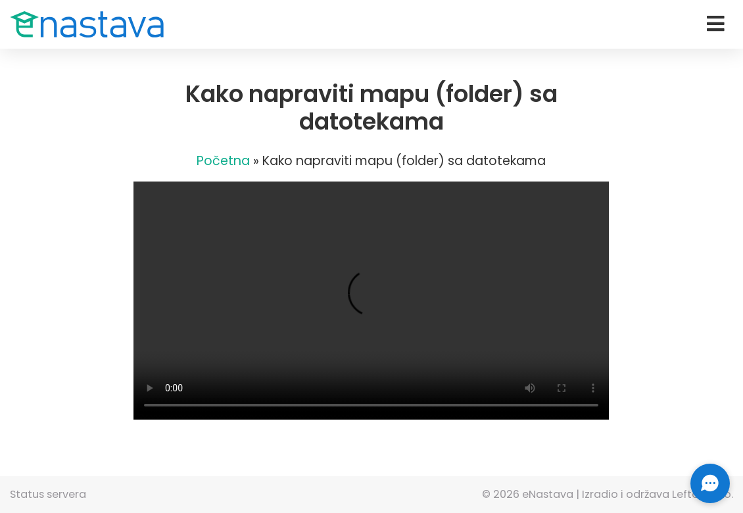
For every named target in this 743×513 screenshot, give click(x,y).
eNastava (547, 494)
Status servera (48, 494)
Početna (223, 161)
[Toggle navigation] (715, 24)
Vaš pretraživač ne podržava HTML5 (371, 301)
